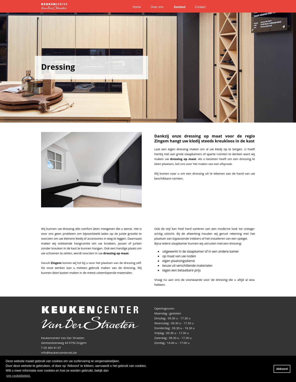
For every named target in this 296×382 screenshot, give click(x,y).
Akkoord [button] (282, 368)
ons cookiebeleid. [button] (18, 375)
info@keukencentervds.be (59, 353)
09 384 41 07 (52, 348)
